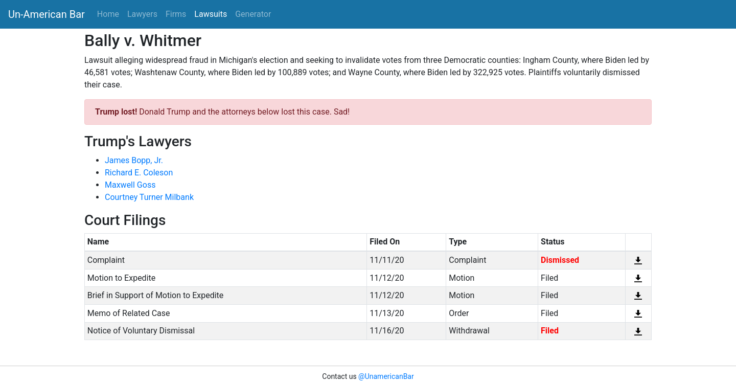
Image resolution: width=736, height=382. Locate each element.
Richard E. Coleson (139, 172)
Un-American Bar (46, 14)
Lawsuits (210, 14)
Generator (253, 14)
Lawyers (142, 14)
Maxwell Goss (130, 185)
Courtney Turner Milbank (149, 197)
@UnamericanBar (386, 376)
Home (108, 14)
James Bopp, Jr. (134, 160)
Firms (176, 14)
